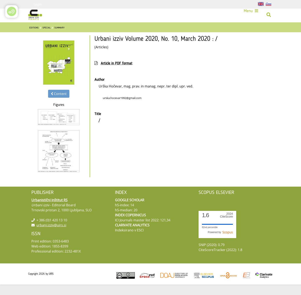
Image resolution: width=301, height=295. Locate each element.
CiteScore (226, 226)
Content (59, 104)
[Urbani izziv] (36, 16)
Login (38, 4)
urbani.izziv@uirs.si (51, 235)
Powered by (220, 242)
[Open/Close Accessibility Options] (11, 11)
